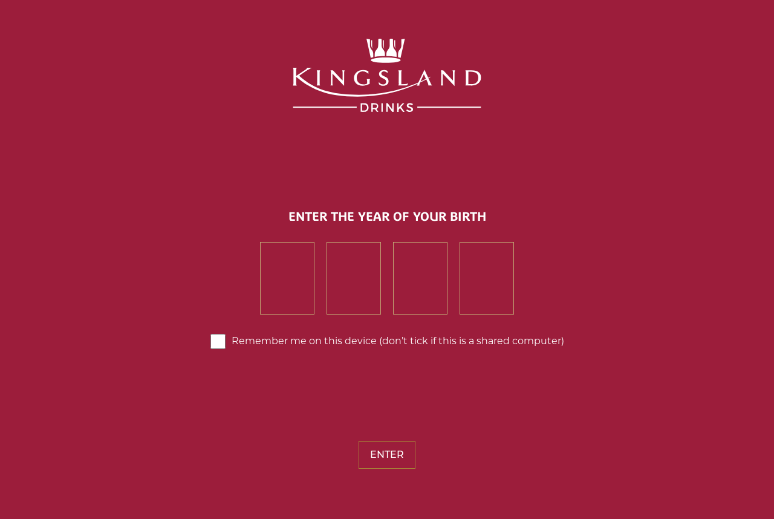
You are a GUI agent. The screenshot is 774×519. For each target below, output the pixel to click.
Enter (387, 454)
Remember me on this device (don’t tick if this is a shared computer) (398, 341)
